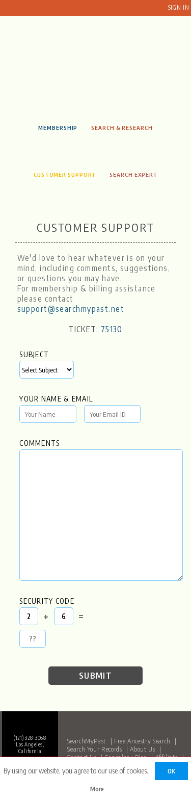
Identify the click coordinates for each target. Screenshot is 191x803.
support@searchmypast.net (71, 309)
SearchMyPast (86, 741)
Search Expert (133, 174)
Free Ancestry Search (142, 741)
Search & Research (121, 127)
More (97, 789)
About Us (142, 749)
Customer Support (65, 174)
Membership (57, 127)
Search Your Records (94, 749)
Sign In (178, 7)
